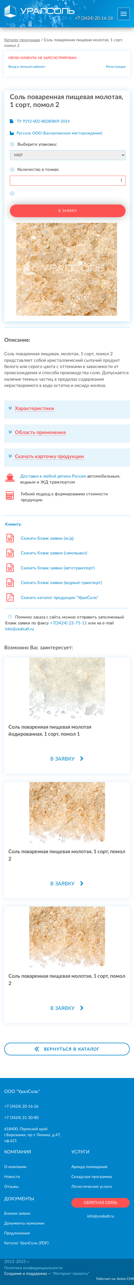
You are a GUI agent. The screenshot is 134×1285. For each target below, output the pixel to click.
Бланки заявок (17, 1214)
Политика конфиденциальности (33, 1268)
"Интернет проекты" (70, 1274)
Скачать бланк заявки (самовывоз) (54, 553)
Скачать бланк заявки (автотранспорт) (58, 568)
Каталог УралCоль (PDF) (26, 1243)
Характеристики (34, 408)
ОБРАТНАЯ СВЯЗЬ (100, 1203)
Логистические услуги (91, 1187)
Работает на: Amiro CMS (115, 1278)
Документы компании (24, 1223)
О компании (15, 1167)
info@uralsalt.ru (19, 629)
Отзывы (11, 1187)
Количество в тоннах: (38, 169)
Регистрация (116, 66)
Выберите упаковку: (37, 144)
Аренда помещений (89, 1167)
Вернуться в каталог (67, 1048)
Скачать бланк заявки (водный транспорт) (61, 583)
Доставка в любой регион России (53, 476)
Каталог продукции (22, 40)
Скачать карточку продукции (49, 456)
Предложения (17, 1233)
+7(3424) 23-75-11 (68, 623)
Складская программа (91, 1177)
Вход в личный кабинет (26, 66)
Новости (12, 1177)
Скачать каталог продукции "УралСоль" (59, 598)
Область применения (40, 432)
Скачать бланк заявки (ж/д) (47, 538)
